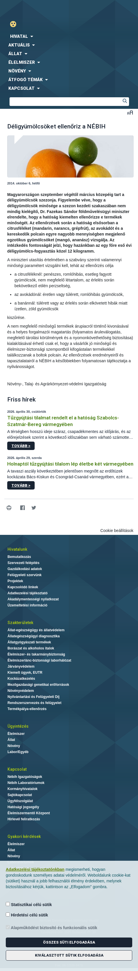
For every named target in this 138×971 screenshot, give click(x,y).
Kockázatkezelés (21, 679)
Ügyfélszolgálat (20, 801)
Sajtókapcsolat (20, 795)
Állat (11, 740)
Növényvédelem (21, 691)
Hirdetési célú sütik (27, 914)
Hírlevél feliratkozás (24, 819)
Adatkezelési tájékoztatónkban (35, 869)
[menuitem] (69, 36)
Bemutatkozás (19, 557)
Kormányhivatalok (23, 789)
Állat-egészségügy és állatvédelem (36, 630)
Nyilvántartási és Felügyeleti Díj (33, 697)
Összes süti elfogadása (69, 942)
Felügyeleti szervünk (25, 575)
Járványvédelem (21, 666)
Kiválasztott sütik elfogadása (69, 955)
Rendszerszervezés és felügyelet (34, 703)
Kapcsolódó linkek (23, 587)
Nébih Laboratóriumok (26, 783)
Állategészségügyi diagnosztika (34, 636)
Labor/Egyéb (18, 752)
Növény (14, 746)
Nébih (34, 9)
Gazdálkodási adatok (25, 569)
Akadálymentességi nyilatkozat (33, 599)
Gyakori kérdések (24, 836)
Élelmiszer (16, 734)
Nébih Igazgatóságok (25, 777)
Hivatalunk (17, 549)
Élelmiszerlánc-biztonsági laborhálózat (39, 660)
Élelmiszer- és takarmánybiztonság (36, 654)
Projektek (15, 581)
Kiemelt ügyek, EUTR (25, 673)
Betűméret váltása (130, 112)
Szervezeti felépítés (24, 563)
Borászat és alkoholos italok (31, 648)
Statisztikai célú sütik (29, 904)
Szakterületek (20, 622)
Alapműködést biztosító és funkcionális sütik (51, 927)
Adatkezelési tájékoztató (28, 593)
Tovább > (21, 446)
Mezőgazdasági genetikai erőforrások (38, 685)
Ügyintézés (18, 726)
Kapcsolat (17, 769)
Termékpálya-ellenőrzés (27, 709)
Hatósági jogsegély (23, 807)
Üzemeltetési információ (27, 605)
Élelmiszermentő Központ (29, 813)
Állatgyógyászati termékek (29, 642)
